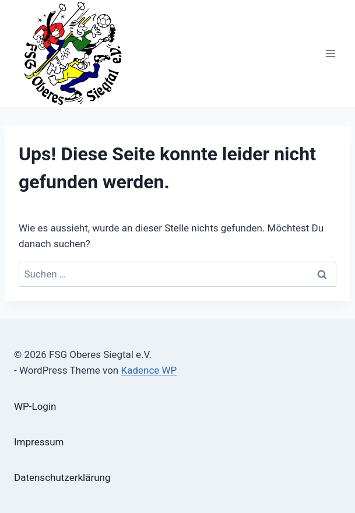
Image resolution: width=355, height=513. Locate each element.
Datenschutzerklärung (62, 477)
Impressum (39, 442)
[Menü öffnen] (330, 53)
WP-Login (35, 406)
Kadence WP (149, 370)
